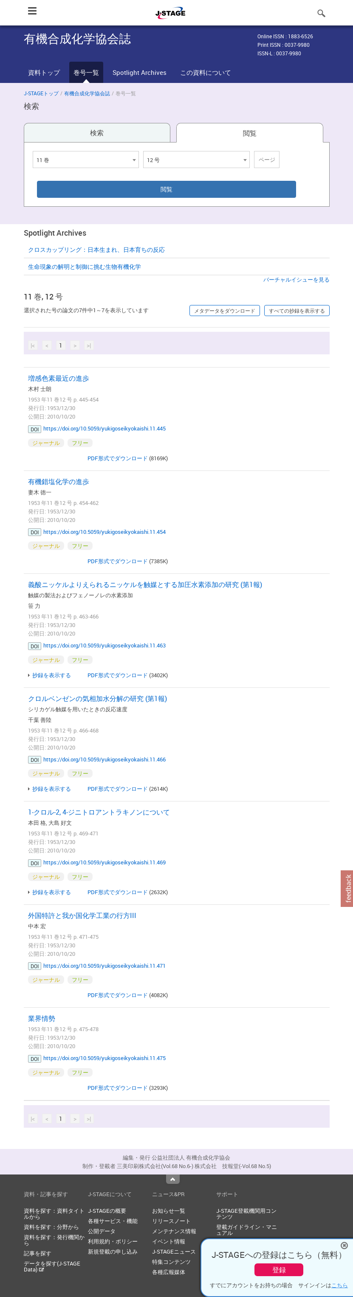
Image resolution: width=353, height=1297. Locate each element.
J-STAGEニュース (174, 1251)
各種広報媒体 (168, 1272)
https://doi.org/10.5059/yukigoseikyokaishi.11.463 (104, 645)
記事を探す (37, 1253)
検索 (97, 132)
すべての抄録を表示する (297, 310)
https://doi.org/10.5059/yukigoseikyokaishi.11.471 (104, 965)
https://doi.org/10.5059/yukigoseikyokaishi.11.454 (104, 532)
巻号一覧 (86, 72)
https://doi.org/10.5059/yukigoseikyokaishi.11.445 (104, 428)
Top (173, 1179)
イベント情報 (168, 1241)
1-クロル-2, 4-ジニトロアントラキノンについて (99, 812)
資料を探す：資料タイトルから (54, 1213)
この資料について (205, 72)
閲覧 (250, 133)
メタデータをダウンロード (224, 310)
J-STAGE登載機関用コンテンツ (246, 1213)
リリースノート (171, 1221)
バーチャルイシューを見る (296, 279)
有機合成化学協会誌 (87, 93)
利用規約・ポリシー (113, 1241)
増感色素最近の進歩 (58, 378)
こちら (339, 1285)
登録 (279, 1269)
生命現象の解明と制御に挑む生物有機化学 (84, 266)
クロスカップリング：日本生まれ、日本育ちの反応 (96, 249)
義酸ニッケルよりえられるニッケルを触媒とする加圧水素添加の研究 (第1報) (145, 584)
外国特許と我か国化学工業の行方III (82, 915)
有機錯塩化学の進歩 (58, 481)
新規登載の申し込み (113, 1251)
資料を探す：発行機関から (54, 1240)
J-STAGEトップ (41, 93)
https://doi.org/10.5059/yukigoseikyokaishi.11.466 (104, 759)
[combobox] (86, 159)
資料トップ (44, 72)
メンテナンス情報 (174, 1231)
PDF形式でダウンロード (118, 458)
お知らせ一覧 (168, 1210)
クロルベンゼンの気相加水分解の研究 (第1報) (97, 698)
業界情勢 (41, 1018)
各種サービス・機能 (113, 1221)
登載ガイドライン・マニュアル (246, 1230)
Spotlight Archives (140, 72)
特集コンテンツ (171, 1262)
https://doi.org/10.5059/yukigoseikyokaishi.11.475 (104, 1058)
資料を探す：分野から (51, 1227)
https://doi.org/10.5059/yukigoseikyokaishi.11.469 (104, 862)
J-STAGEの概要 (107, 1210)
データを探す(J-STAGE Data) (52, 1266)
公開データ (102, 1231)
